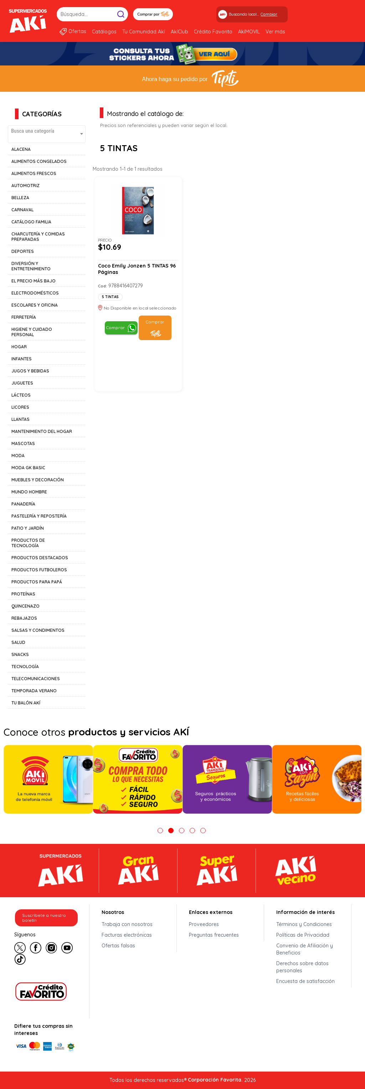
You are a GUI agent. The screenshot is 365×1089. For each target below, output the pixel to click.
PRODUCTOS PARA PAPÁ (36, 582)
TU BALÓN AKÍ (25, 702)
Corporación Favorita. (215, 1080)
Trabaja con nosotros (127, 924)
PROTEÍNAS (23, 594)
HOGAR (19, 346)
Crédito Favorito (213, 31)
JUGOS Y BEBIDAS (30, 371)
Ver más (275, 31)
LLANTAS (20, 419)
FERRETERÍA (23, 317)
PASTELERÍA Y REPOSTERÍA (39, 516)
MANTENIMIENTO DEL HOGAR (41, 431)
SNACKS (20, 654)
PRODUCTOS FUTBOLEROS (39, 569)
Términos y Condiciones (304, 924)
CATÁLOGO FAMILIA (31, 221)
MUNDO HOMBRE (29, 492)
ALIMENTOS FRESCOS (33, 173)
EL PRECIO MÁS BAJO (33, 281)
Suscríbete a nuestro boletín (44, 918)
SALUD (18, 642)
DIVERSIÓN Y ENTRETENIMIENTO (31, 266)
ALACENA (21, 149)
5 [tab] (203, 830)
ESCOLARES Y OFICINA (34, 305)
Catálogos (104, 31)
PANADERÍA (23, 504)
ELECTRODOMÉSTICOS (35, 293)
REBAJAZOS (24, 618)
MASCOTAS (23, 443)
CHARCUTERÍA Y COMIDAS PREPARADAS (38, 236)
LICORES (20, 407)
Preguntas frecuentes (214, 935)
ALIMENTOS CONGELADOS (39, 161)
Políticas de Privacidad (302, 935)
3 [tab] (181, 830)
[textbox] (46, 131)
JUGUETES (22, 383)
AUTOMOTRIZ (25, 185)
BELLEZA (20, 197)
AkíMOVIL (249, 31)
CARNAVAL (22, 209)
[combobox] (47, 134)
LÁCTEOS (21, 395)
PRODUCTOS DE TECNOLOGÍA (28, 543)
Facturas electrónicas (127, 935)
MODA (18, 455)
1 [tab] (160, 830)
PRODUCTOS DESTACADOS (39, 557)
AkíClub (179, 31)
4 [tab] (192, 830)
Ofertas (77, 31)
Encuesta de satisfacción (305, 981)
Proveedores (204, 924)
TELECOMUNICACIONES (35, 678)
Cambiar (269, 14)
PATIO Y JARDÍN (27, 528)
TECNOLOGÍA (25, 666)
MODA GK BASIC (28, 467)
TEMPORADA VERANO (34, 690)
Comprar (115, 327)
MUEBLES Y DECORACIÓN (37, 479)
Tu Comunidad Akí (143, 31)
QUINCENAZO (25, 606)
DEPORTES (22, 251)
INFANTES (21, 358)
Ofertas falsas (118, 945)
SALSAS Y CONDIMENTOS (38, 630)
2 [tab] (171, 830)
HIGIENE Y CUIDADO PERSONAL (31, 332)
